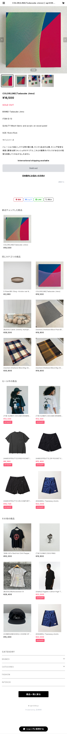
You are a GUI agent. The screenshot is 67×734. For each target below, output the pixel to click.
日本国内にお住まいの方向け (33, 176)
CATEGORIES (8, 667)
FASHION (6, 674)
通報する (61, 182)
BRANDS (6, 659)
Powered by (34, 710)
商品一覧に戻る (33, 694)
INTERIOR (6, 682)
